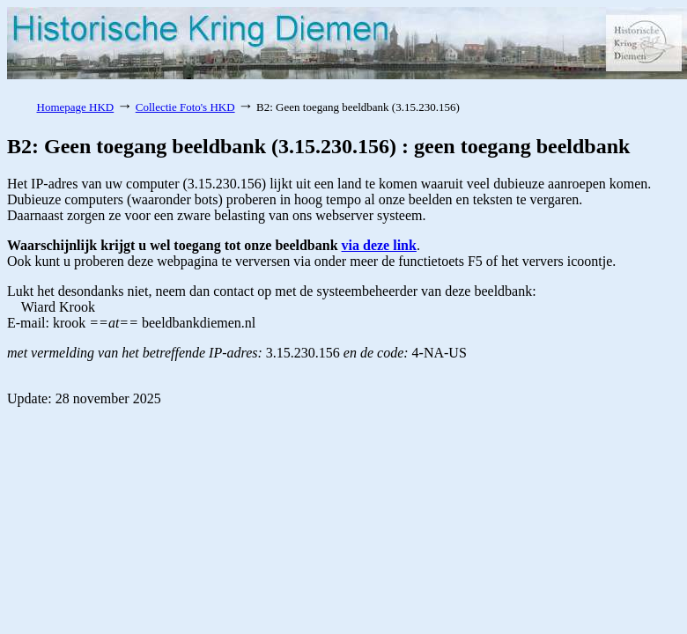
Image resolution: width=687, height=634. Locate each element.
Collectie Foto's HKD (185, 107)
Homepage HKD (75, 107)
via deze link (379, 245)
